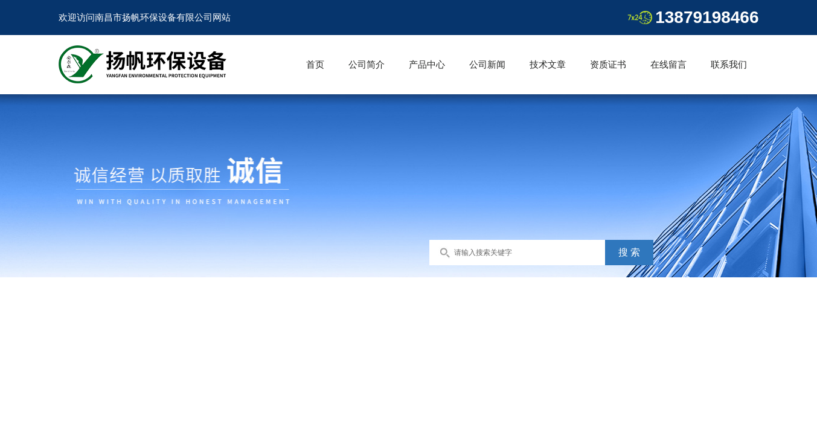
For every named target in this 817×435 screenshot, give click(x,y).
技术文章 (548, 64)
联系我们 (729, 64)
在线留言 (668, 64)
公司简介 (366, 64)
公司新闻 (487, 64)
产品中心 (427, 64)
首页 (315, 64)
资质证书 (608, 64)
